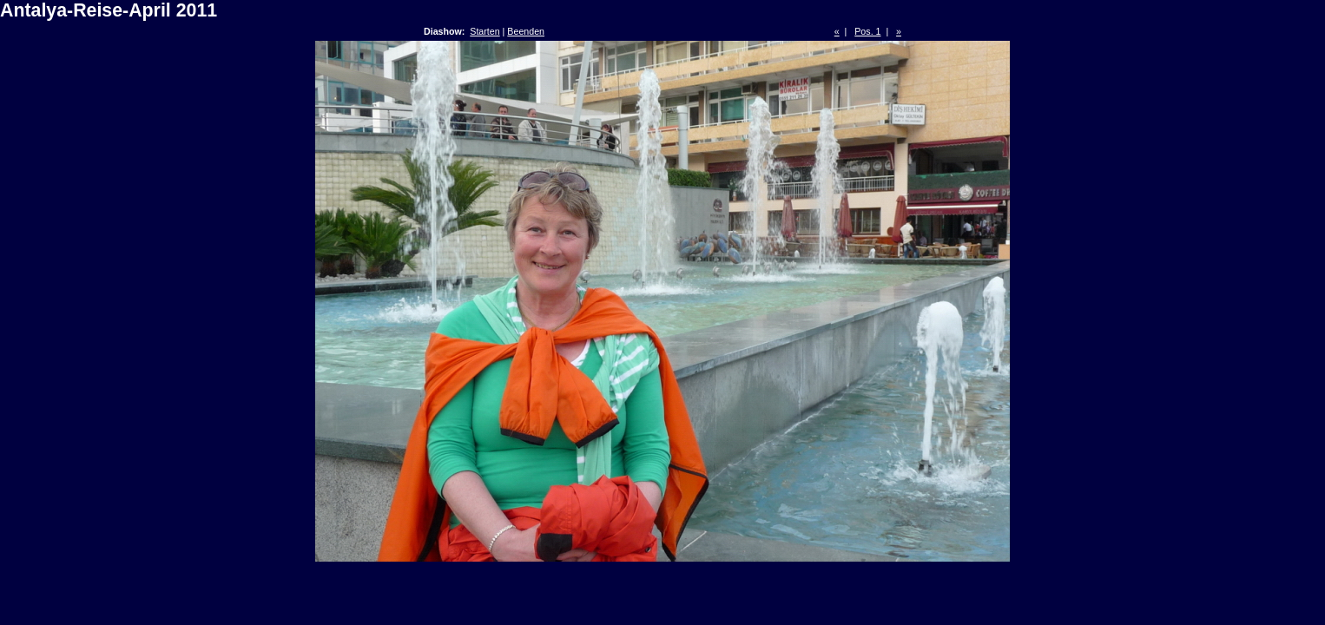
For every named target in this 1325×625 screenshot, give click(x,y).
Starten (484, 31)
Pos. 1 (867, 31)
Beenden (525, 31)
